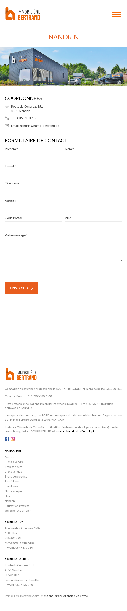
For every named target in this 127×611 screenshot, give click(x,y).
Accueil (9, 457)
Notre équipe (13, 491)
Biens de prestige (16, 476)
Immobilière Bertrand (23, 13)
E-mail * (10, 166)
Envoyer (19, 288)
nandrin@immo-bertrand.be (39, 125)
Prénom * (11, 149)
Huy (7, 496)
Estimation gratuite (17, 505)
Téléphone (12, 183)
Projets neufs (13, 466)
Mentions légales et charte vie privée (64, 595)
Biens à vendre (14, 461)
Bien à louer (12, 481)
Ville (68, 218)
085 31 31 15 (26, 118)
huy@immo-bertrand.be (20, 542)
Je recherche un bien (18, 510)
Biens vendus (13, 471)
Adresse (10, 200)
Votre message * (16, 235)
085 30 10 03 (13, 537)
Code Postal (13, 218)
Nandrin (10, 500)
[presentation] (36, 271)
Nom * (69, 149)
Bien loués (11, 486)
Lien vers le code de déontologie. (75, 431)
